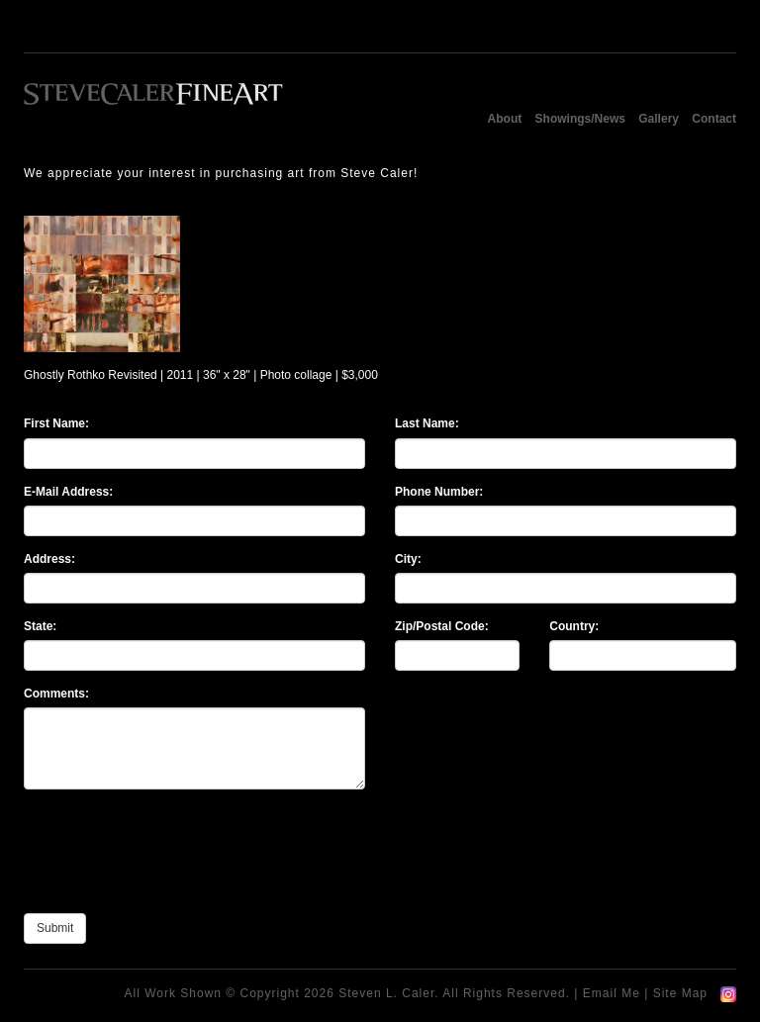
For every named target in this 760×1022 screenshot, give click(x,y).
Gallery (658, 119)
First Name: (56, 423)
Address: (49, 559)
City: (408, 559)
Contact (714, 119)
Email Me (611, 993)
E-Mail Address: (68, 492)
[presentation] (174, 859)
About (505, 119)
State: (40, 626)
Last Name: (427, 423)
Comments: (56, 693)
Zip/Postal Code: (442, 626)
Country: (574, 626)
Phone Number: (439, 492)
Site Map (680, 993)
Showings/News (580, 119)
